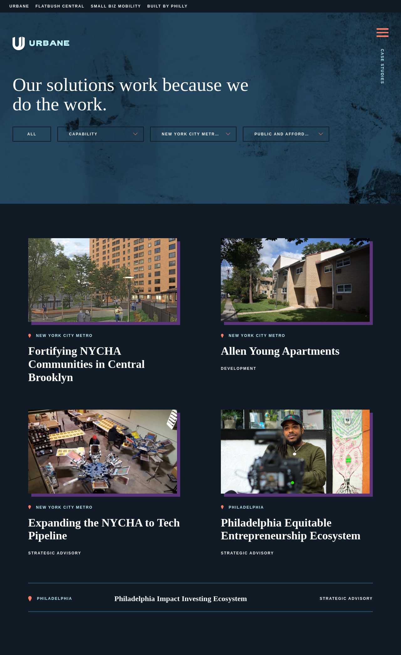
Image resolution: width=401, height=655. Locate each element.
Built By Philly (167, 6)
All (31, 134)
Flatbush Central (59, 6)
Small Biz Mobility (116, 6)
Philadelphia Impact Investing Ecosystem (180, 597)
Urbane (19, 6)
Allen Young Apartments (280, 350)
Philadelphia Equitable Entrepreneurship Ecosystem (291, 528)
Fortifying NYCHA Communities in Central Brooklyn (86, 363)
